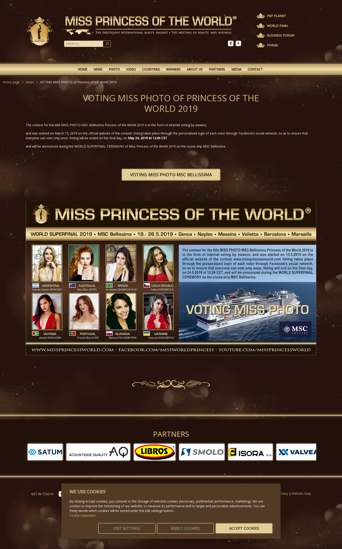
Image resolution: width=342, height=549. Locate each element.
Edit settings (161, 525)
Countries (151, 69)
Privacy (283, 493)
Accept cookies (251, 525)
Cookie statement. (82, 510)
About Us (195, 69)
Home (82, 69)
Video (131, 69)
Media (236, 69)
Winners (173, 69)
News (97, 69)
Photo (114, 69)
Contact (255, 69)
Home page (11, 82)
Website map (301, 493)
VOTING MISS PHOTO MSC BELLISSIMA (171, 175)
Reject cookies (206, 525)
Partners (217, 69)
